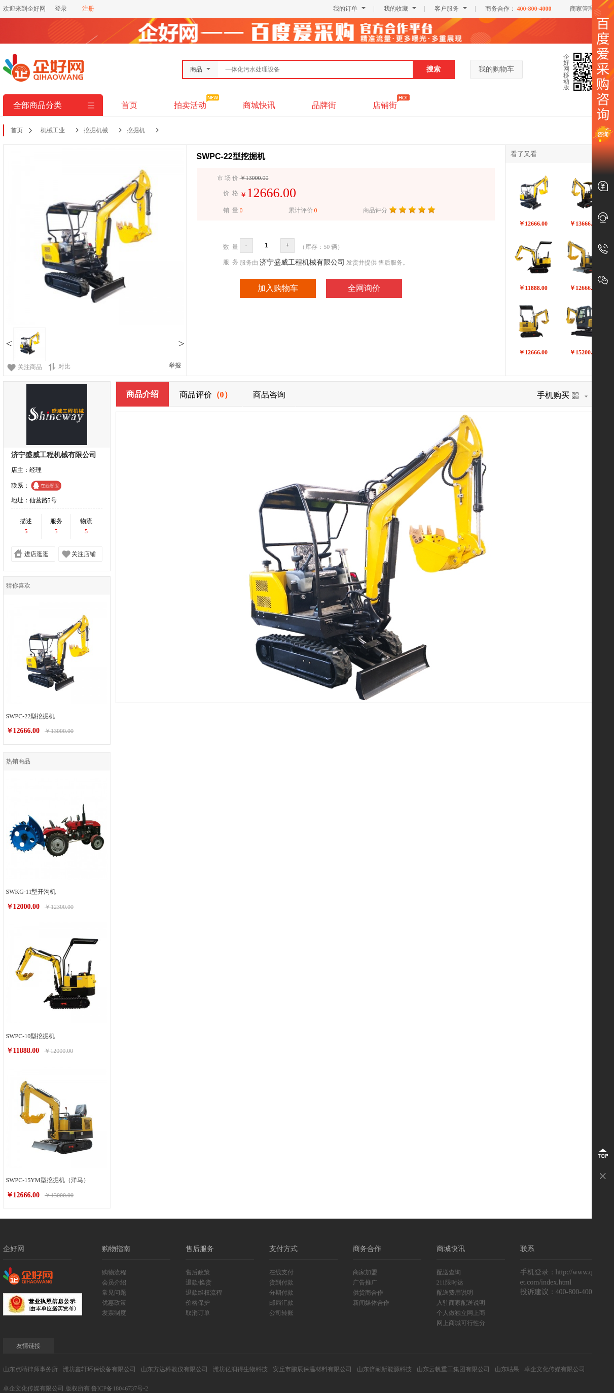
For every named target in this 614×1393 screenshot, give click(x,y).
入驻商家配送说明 (461, 1302)
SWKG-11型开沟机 (31, 891)
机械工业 (53, 130)
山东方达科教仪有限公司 (174, 1369)
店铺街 (385, 105)
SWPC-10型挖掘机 (30, 1036)
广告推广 (365, 1282)
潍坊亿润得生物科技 (240, 1369)
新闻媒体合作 (371, 1302)
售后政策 (198, 1272)
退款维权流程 (204, 1292)
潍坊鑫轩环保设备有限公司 (99, 1369)
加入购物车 (278, 288)
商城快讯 (259, 105)
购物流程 (114, 1272)
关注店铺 (83, 554)
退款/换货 (198, 1282)
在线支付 (281, 1272)
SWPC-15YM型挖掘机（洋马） (47, 1180)
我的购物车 (496, 69)
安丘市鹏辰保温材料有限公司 (312, 1369)
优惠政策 (114, 1302)
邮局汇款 (281, 1302)
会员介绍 (114, 1282)
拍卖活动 (190, 105)
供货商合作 (368, 1292)
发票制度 (114, 1312)
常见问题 (114, 1292)
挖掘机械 (96, 130)
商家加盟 (365, 1272)
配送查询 (449, 1272)
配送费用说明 (455, 1292)
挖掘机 (136, 130)
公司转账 (281, 1312)
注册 (88, 8)
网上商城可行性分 (461, 1323)
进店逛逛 (36, 554)
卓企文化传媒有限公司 (554, 1369)
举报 (175, 365)
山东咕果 (507, 1369)
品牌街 (324, 105)
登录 (61, 8)
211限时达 (450, 1282)
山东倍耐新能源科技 (384, 1369)
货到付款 (281, 1282)
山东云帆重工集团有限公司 (453, 1369)
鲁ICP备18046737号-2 (120, 1388)
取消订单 (198, 1312)
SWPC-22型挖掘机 (30, 716)
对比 (59, 367)
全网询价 (364, 288)
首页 (129, 105)
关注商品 (30, 367)
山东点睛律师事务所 (30, 1369)
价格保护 (198, 1302)
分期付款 (281, 1292)
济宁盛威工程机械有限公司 (302, 262)
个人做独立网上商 (461, 1312)
